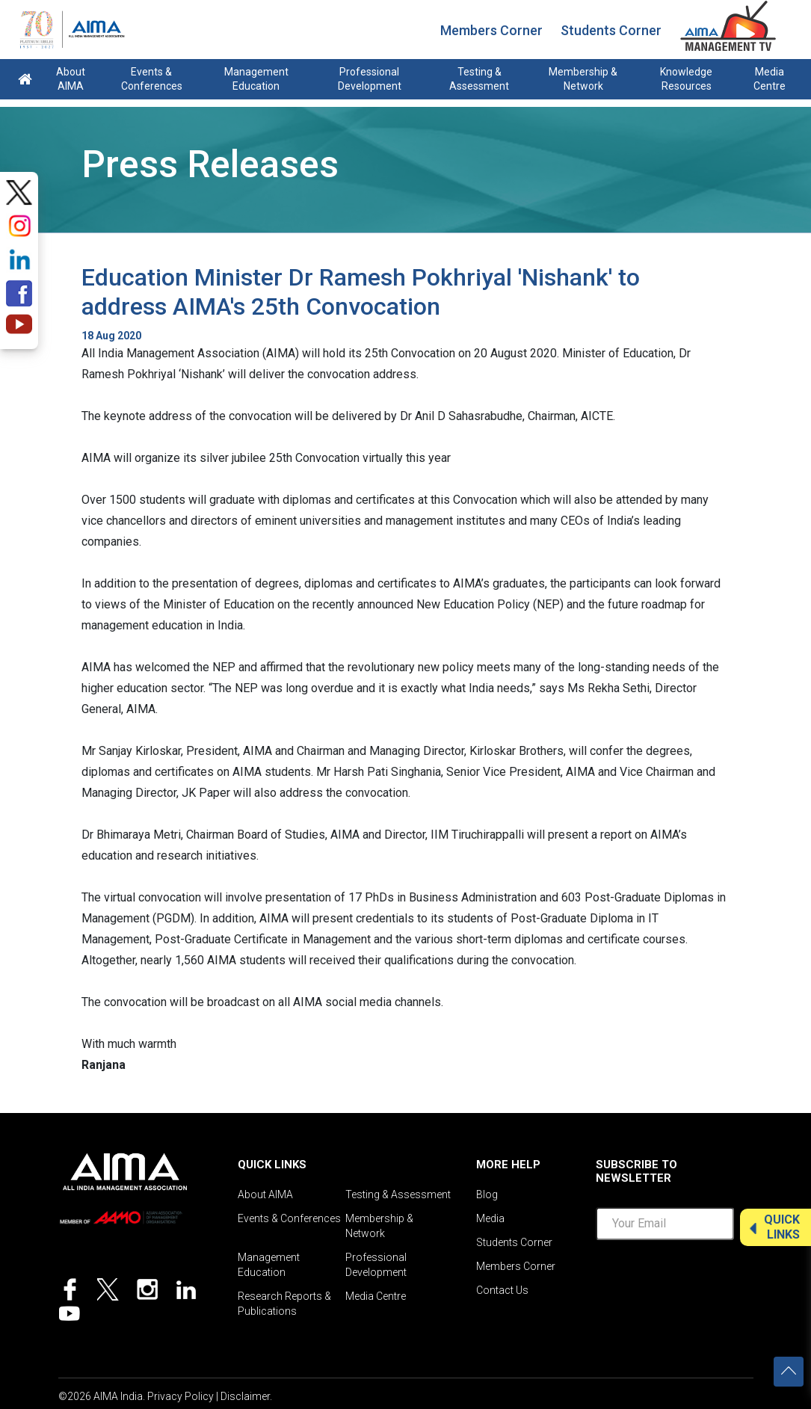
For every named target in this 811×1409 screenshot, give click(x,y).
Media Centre (769, 79)
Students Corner (611, 30)
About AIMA (70, 79)
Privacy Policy (180, 1396)
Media (490, 1218)
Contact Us (502, 1290)
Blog (487, 1194)
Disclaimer (245, 1396)
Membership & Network (583, 79)
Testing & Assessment (479, 79)
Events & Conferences (151, 79)
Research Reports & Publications (284, 1303)
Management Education (256, 79)
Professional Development (369, 79)
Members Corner (491, 30)
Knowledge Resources (686, 79)
